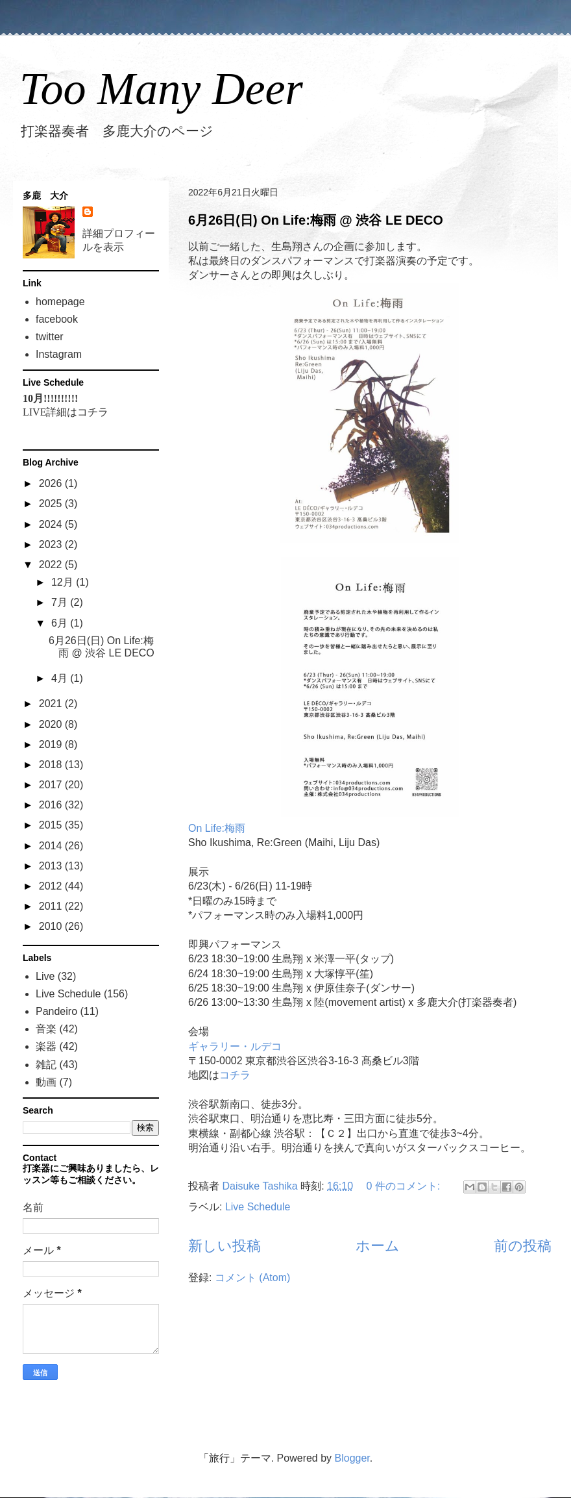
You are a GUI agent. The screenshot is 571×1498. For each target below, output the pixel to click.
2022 (52, 564)
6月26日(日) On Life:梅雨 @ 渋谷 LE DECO (315, 220)
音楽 (46, 1028)
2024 (52, 524)
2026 (52, 483)
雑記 (46, 1064)
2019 (52, 744)
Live (45, 976)
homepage (60, 301)
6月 (60, 623)
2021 (52, 703)
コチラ (234, 1074)
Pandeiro (56, 1011)
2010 (52, 926)
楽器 (46, 1046)
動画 (46, 1082)
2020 (52, 724)
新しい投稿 (224, 1246)
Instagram (59, 354)
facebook (57, 319)
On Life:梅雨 (216, 828)
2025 (52, 503)
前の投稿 (523, 1246)
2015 (52, 824)
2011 (52, 906)
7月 (60, 602)
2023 (52, 544)
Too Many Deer (161, 89)
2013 (52, 865)
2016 (52, 804)
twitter (50, 336)
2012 (52, 886)
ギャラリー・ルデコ (235, 1046)
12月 (63, 582)
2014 (52, 845)
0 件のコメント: (405, 1186)
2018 (52, 764)
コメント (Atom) (252, 1277)
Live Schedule (258, 1206)
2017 (52, 784)
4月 (60, 678)
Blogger (352, 1458)
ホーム (378, 1246)
